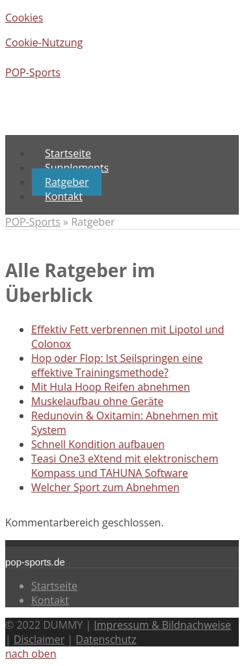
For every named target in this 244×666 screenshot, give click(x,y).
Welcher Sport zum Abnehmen (105, 487)
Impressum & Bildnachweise (162, 625)
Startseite (54, 586)
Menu (19, 128)
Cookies (24, 17)
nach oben (31, 653)
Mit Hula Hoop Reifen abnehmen (110, 387)
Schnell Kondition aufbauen (98, 444)
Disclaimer (39, 639)
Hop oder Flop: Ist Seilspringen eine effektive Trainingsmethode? (117, 365)
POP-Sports (33, 72)
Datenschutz (105, 639)
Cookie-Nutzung (44, 42)
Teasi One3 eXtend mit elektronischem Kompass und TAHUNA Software (124, 465)
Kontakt (50, 600)
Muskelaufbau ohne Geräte (97, 401)
